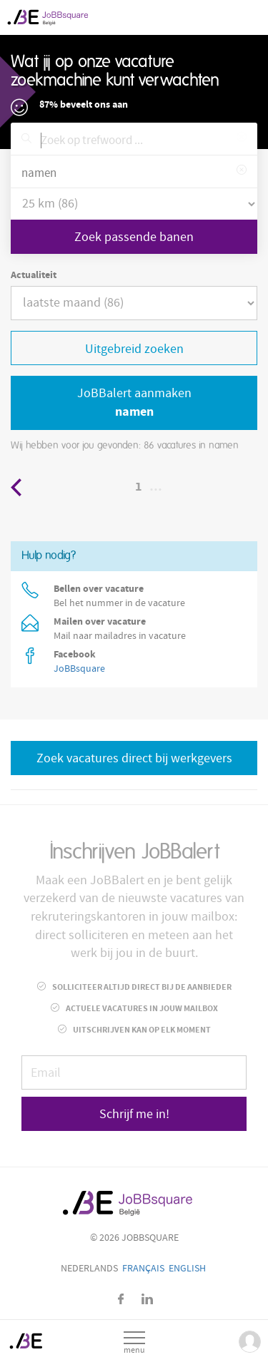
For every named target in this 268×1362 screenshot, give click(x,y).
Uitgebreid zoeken (134, 349)
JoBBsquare (79, 668)
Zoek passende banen (134, 237)
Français (143, 1268)
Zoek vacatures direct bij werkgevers (134, 758)
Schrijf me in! (134, 1114)
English (187, 1268)
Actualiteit (33, 275)
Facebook (120, 1299)
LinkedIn (147, 1299)
